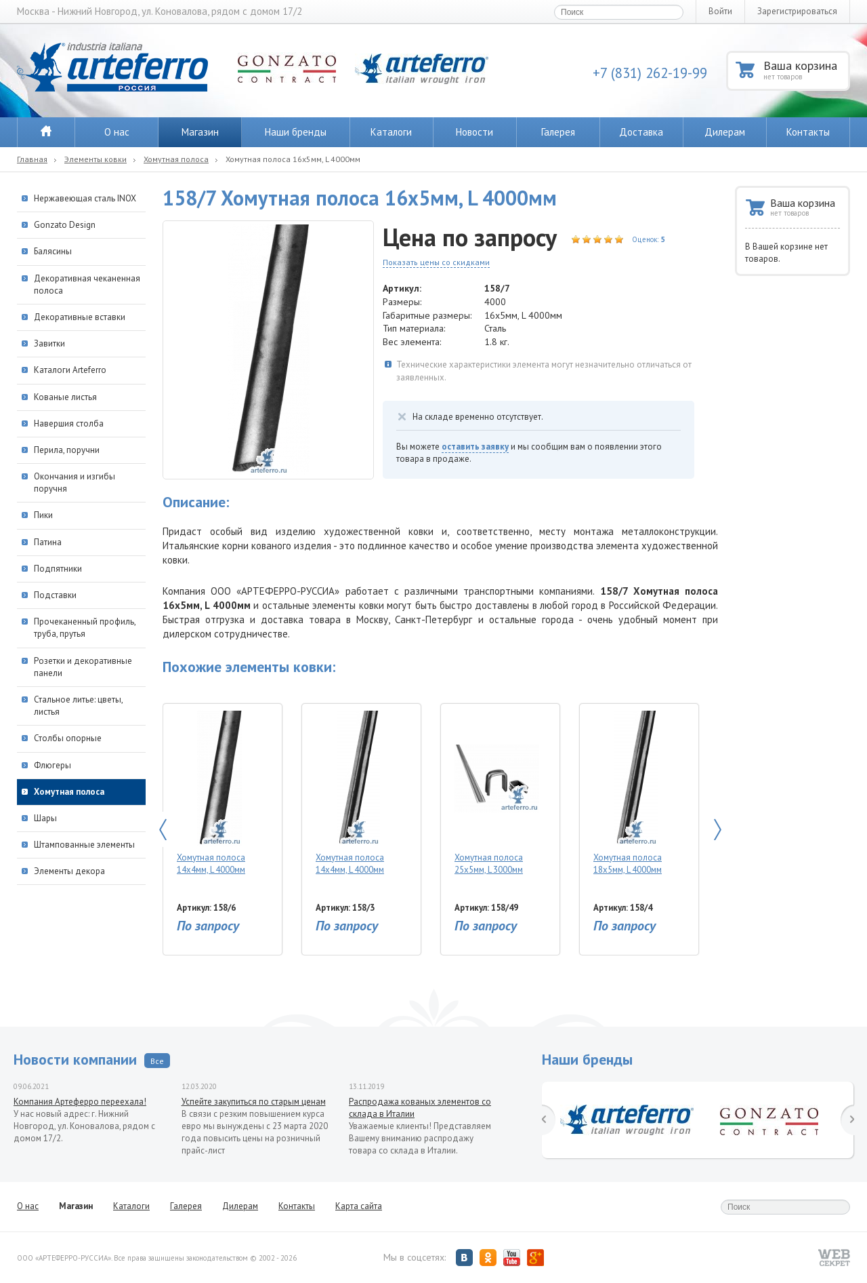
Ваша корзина (805, 69)
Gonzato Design (65, 225)
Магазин (200, 131)
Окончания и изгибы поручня (74, 482)
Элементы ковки (95, 159)
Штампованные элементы (84, 844)
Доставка (641, 131)
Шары (45, 818)
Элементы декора (69, 871)
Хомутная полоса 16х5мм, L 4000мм (293, 159)
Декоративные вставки (79, 317)
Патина (48, 542)
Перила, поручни (67, 450)
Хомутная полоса (176, 159)
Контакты (808, 131)
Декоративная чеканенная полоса (87, 284)
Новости (474, 131)
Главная (32, 159)
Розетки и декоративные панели (83, 667)
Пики (43, 515)
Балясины (53, 251)
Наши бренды (295, 131)
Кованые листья (65, 397)
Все (157, 1061)
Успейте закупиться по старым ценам (254, 1101)
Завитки (49, 343)
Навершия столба (69, 423)
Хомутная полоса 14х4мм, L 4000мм (219, 793)
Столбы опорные (68, 738)
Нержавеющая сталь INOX (85, 198)
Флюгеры (52, 765)
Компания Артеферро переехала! (80, 1101)
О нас (116, 131)
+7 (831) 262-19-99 (650, 73)
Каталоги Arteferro (70, 370)
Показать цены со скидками (436, 262)
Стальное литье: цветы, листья (78, 705)
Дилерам (724, 131)
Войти (720, 11)
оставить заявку (475, 446)
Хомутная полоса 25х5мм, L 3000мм (496, 793)
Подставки (55, 595)
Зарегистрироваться (797, 11)
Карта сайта (358, 1206)
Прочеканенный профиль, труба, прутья (84, 627)
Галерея (558, 131)
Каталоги (391, 131)
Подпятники (58, 568)
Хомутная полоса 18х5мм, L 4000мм (635, 793)
